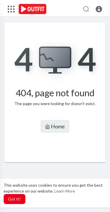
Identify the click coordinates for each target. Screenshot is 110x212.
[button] (99, 9)
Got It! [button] (14, 198)
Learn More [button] (64, 190)
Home (55, 126)
